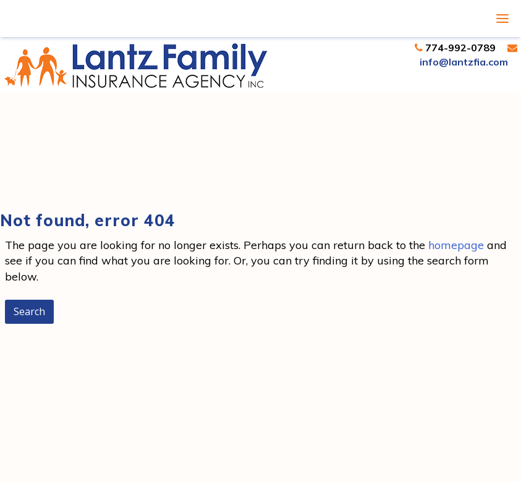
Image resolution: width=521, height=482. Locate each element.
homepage (456, 245)
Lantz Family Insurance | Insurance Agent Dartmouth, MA (136, 65)
